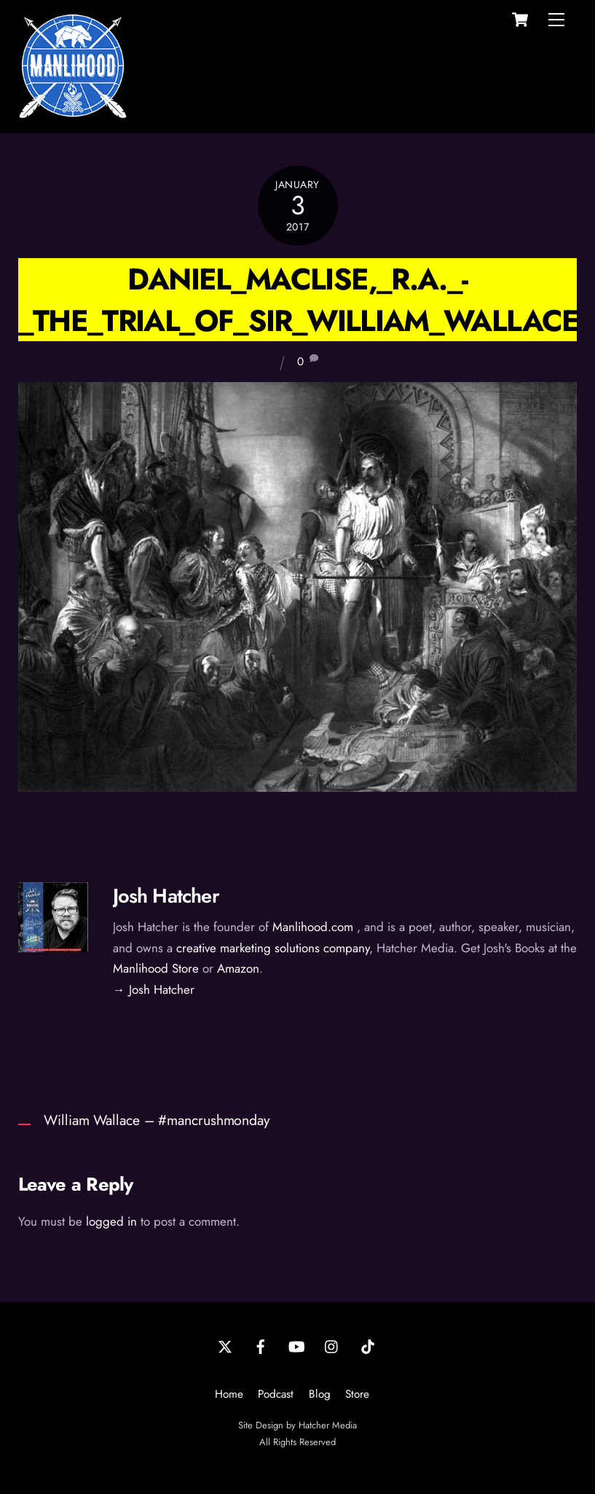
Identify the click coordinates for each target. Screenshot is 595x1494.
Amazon (238, 968)
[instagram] (332, 1345)
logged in (111, 1221)
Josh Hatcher (166, 896)
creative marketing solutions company (272, 948)
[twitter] (225, 1345)
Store (357, 1394)
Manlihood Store (156, 968)
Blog (320, 1394)
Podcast (275, 1394)
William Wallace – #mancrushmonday (157, 1120)
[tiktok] (367, 1345)
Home (229, 1394)
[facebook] (260, 1345)
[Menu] (556, 19)
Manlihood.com (312, 926)
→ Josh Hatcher (153, 989)
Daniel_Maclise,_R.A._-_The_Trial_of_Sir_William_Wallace (298, 299)
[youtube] (296, 1345)
